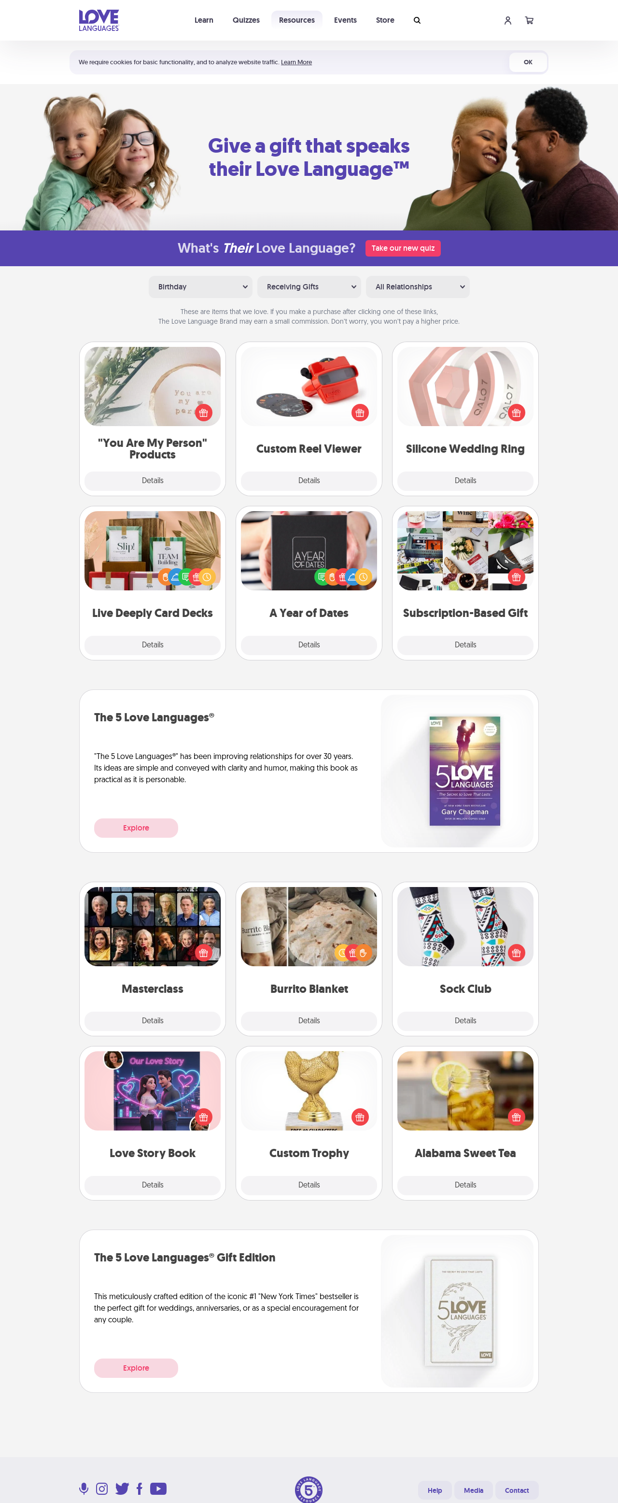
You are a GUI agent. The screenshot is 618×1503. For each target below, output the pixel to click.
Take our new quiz (403, 248)
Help (435, 1490)
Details (153, 481)
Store (385, 20)
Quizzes (246, 20)
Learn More (296, 62)
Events (345, 20)
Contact (517, 1490)
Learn (204, 20)
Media (473, 1490)
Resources (297, 20)
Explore (136, 828)
